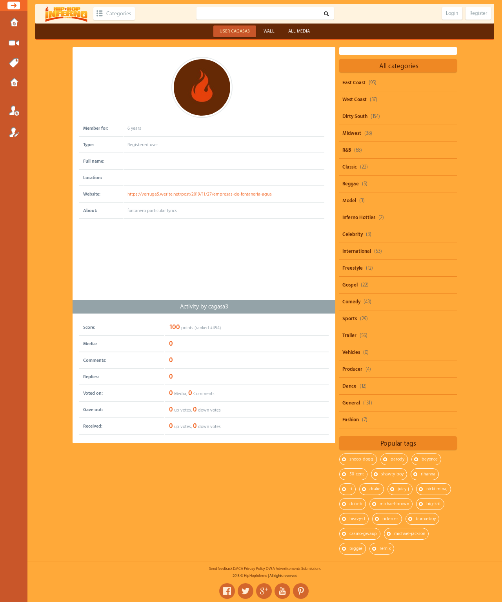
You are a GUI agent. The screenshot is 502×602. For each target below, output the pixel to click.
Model (349, 200)
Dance (349, 386)
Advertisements (288, 569)
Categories (118, 13)
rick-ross (390, 518)
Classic (349, 167)
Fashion (350, 419)
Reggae (350, 184)
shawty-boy (392, 474)
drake (374, 488)
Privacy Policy (254, 569)
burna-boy (426, 518)
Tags (13, 63)
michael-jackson (409, 533)
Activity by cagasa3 (204, 306)
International (356, 251)
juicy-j (403, 488)
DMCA (238, 569)
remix (385, 548)
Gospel (350, 285)
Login (13, 110)
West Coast (354, 99)
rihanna (428, 474)
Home (13, 23)
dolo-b (355, 503)
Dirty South (354, 116)
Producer (352, 369)
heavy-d (357, 518)
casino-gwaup (363, 533)
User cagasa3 (235, 31)
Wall (269, 31)
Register (13, 132)
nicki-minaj (436, 488)
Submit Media (13, 43)
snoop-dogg (361, 459)
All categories (398, 66)
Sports (349, 318)
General (351, 403)
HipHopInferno (255, 576)
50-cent (356, 474)
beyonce (430, 459)
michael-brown (394, 503)
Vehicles (351, 352)
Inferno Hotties (358, 217)
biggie (355, 548)
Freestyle (352, 268)
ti (350, 488)
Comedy (351, 302)
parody (397, 459)
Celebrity (352, 234)
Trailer (349, 335)
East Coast (354, 82)
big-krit (433, 503)
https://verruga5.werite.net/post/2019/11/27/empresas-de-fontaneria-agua (199, 194)
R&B (346, 150)
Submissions (13, 83)
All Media (299, 31)
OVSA (270, 569)
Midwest (351, 133)
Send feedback (220, 569)
